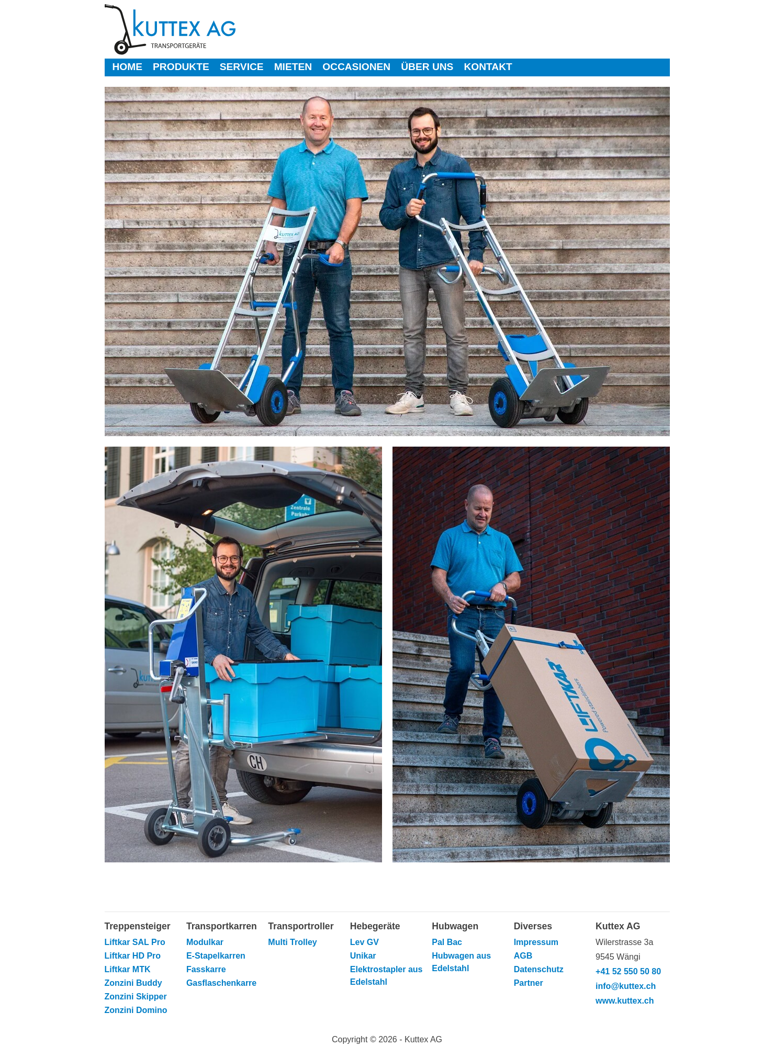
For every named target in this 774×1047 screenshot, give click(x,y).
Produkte (181, 66)
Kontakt (488, 66)
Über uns (427, 66)
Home (128, 66)
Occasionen (356, 66)
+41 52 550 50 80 (628, 971)
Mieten (293, 66)
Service (242, 66)
